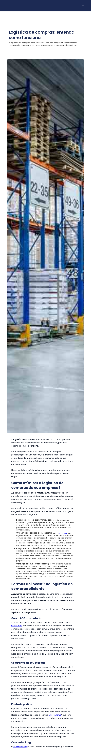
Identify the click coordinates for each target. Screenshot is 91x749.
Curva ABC (16, 625)
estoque (63, 533)
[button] (83, 5)
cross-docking (20, 746)
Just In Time (55, 715)
